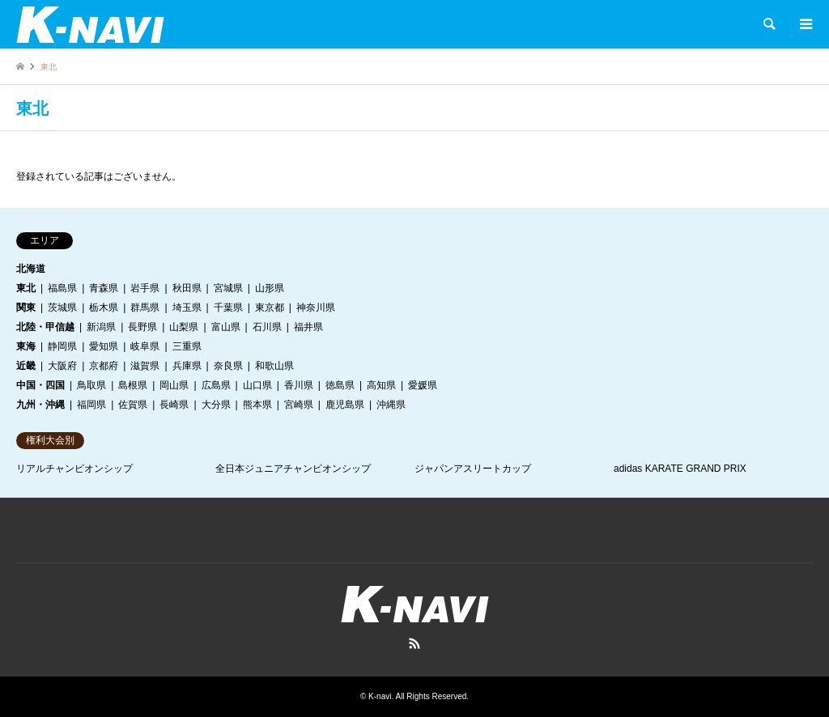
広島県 (216, 385)
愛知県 (103, 346)
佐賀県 (132, 404)
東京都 (269, 307)
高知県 (381, 385)
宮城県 (228, 288)
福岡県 (91, 404)
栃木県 (103, 307)
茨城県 (62, 307)
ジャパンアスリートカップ (472, 468)
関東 (26, 307)
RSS (414, 643)
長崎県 (174, 404)
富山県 (225, 327)
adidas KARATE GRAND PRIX (680, 468)
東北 (26, 288)
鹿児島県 (344, 404)
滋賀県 (144, 365)
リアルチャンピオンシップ (74, 468)
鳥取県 (91, 385)
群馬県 (144, 307)
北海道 (30, 268)
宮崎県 (298, 404)
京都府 (103, 365)
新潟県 (101, 327)
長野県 (142, 327)
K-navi (379, 696)
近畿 (26, 365)
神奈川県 (315, 307)
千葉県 (228, 307)
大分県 (216, 404)
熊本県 (257, 404)
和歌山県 (274, 365)
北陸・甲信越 (45, 327)
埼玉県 (187, 307)
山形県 (269, 288)
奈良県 (228, 365)
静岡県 (62, 346)
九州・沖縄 (40, 404)
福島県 (62, 288)
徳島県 (340, 385)
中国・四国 (40, 385)
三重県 (187, 346)
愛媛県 (422, 385)
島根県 (132, 385)
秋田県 (187, 288)
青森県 (103, 288)
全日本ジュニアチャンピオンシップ (293, 468)
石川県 (267, 327)
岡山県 (174, 385)
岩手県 (144, 288)
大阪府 (62, 365)
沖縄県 (391, 404)
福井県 (308, 327)
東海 (26, 346)
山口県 (257, 385)
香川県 (298, 385)
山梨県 (183, 327)
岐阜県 (144, 346)
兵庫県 (187, 365)
